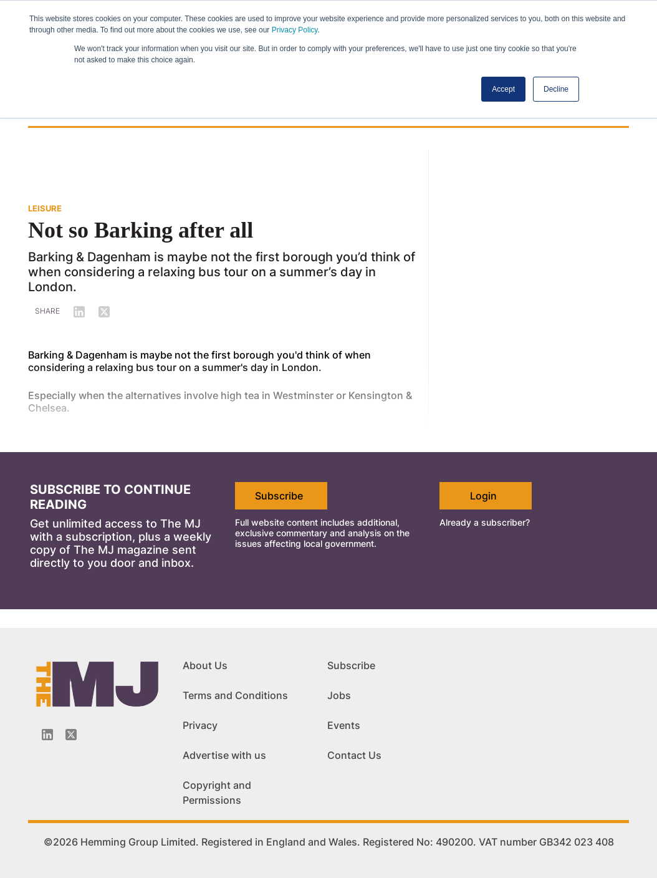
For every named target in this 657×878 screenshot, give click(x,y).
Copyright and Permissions (217, 792)
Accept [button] (503, 89)
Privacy (200, 725)
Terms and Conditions (235, 695)
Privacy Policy (295, 30)
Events (343, 725)
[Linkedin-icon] (47, 734)
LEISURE (45, 208)
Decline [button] (556, 89)
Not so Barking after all (140, 230)
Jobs (339, 695)
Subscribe (279, 496)
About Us (205, 665)
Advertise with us (224, 755)
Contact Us (354, 755)
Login (483, 496)
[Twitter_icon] (71, 734)
